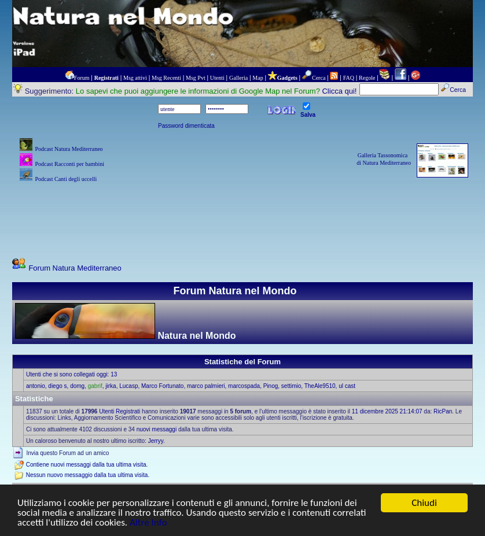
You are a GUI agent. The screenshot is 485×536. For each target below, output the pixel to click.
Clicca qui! (339, 91)
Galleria (238, 78)
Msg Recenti (166, 78)
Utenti (217, 78)
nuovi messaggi (157, 429)
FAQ (348, 78)
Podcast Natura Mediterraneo (68, 149)
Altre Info (148, 523)
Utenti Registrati (119, 411)
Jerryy (155, 441)
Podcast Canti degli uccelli (66, 179)
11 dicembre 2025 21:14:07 (387, 411)
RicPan (442, 411)
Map (257, 78)
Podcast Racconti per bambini (69, 164)
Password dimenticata (186, 126)
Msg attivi (135, 78)
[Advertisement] (242, 211)
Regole (367, 78)
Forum (82, 78)
